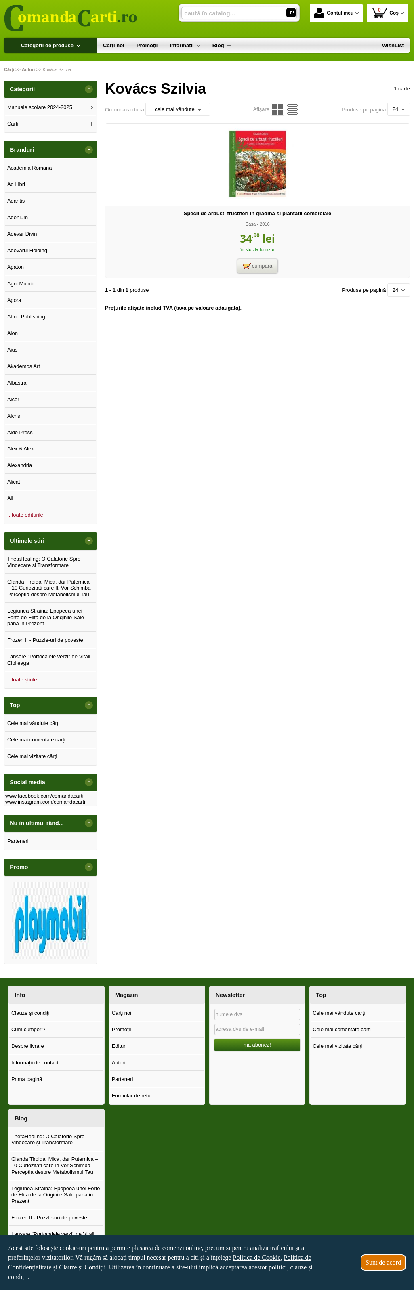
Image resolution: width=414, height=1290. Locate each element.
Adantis (16, 201)
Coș (385, 12)
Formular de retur (132, 1096)
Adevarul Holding (27, 250)
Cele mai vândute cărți (33, 723)
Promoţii (121, 1029)
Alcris (13, 416)
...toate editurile (25, 515)
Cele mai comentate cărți (36, 740)
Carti (12, 124)
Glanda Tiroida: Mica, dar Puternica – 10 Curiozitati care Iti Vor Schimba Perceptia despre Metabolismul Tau (49, 588)
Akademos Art (23, 366)
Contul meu (333, 13)
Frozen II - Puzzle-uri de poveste (45, 640)
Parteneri (18, 841)
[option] (50, 920)
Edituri (119, 1046)
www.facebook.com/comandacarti (44, 796)
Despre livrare (27, 1046)
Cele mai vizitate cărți (32, 756)
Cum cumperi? (28, 1029)
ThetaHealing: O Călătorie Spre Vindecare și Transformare (43, 562)
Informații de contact (35, 1063)
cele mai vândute (178, 109)
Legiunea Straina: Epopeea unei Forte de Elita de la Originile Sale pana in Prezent (45, 617)
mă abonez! (257, 1045)
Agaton (15, 267)
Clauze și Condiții (82, 1267)
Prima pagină (26, 1079)
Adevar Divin (22, 234)
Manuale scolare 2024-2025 (39, 107)
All (10, 498)
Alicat (13, 482)
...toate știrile (22, 679)
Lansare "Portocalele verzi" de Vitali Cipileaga (48, 659)
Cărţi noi (121, 1013)
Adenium (17, 217)
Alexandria (19, 465)
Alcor (13, 399)
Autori (119, 1063)
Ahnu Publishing (26, 317)
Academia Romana (29, 168)
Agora (14, 300)
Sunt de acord (383, 1262)
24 (399, 109)
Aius (12, 350)
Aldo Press (20, 432)
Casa (250, 224)
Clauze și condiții (31, 1013)
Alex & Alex (20, 449)
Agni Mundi (20, 284)
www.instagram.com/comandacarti (45, 802)
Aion (12, 333)
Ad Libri (16, 184)
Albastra (17, 383)
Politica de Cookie (256, 1257)
